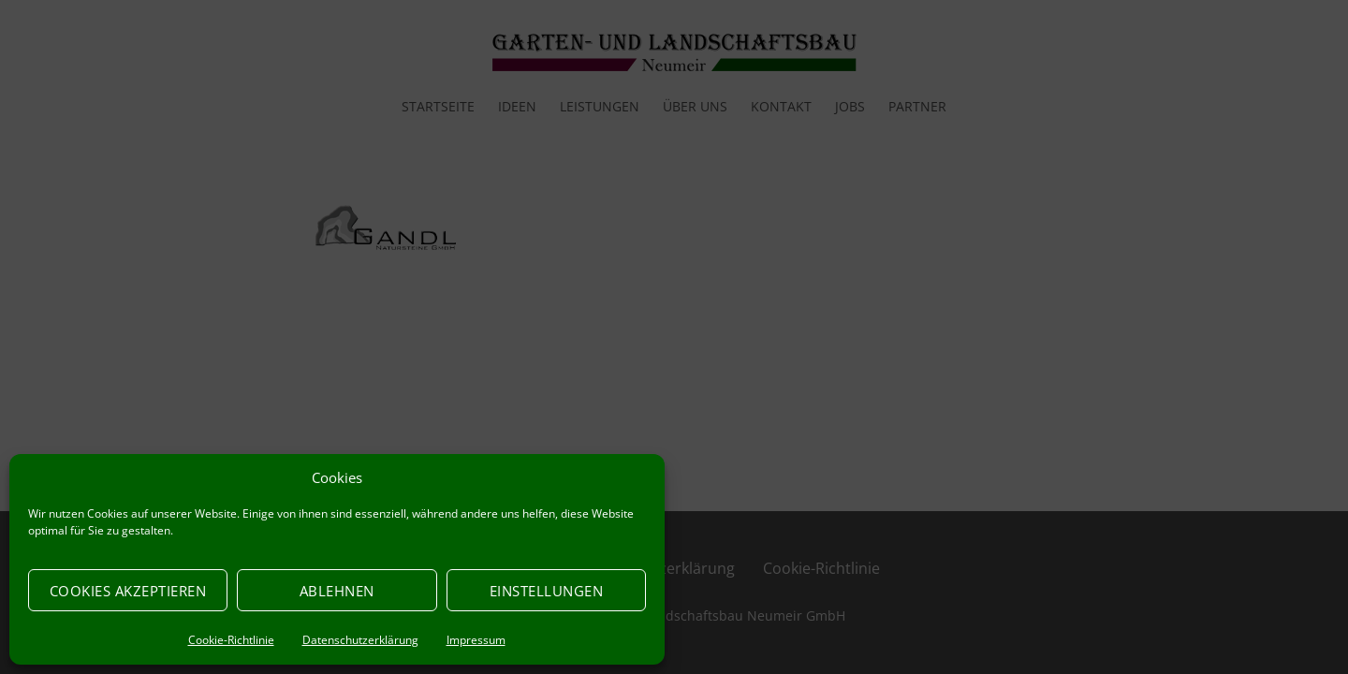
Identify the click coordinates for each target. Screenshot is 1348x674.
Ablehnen (337, 590)
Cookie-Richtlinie (231, 640)
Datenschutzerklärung (360, 640)
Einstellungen (547, 590)
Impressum (476, 640)
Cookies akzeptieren (128, 590)
